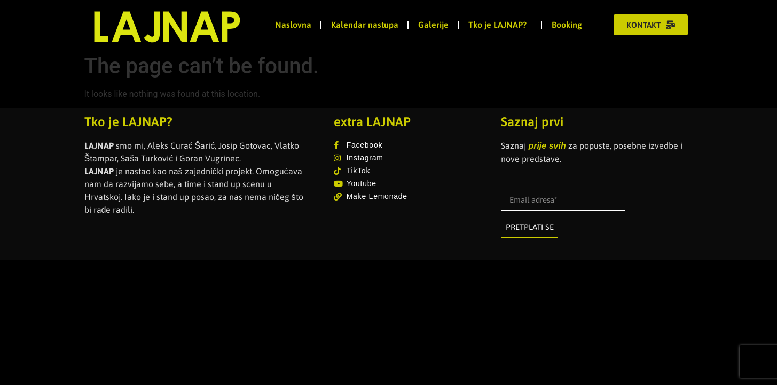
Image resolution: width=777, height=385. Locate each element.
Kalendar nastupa (364, 24)
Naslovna (293, 24)
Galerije (433, 24)
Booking (567, 24)
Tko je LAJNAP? (500, 24)
